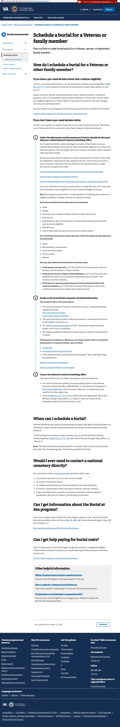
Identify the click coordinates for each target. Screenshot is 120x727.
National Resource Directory (13, 682)
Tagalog (14, 695)
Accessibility (7, 712)
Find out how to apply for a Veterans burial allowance (55, 558)
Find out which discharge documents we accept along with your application (71, 171)
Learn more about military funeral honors (57, 367)
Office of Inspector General (84, 712)
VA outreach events (9, 678)
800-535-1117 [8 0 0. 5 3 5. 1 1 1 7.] (55, 395)
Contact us (98, 9)
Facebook (65, 657)
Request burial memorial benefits (54, 362)
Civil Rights (20, 712)
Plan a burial (8, 49)
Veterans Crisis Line (99, 647)
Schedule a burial (10, 55)
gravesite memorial (60, 325)
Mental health (7, 664)
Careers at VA (36, 672)
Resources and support (100, 656)
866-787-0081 (71, 520)
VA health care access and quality (45, 649)
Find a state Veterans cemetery (55, 315)
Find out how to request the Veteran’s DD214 (59, 176)
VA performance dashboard (94, 716)
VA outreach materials (40, 676)
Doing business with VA (40, 668)
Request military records (12, 68)
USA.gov (77, 716)
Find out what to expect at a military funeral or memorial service (60, 113)
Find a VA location (98, 686)
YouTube (64, 673)
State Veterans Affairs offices (43, 664)
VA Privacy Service (45, 716)
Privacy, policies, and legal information (18, 716)
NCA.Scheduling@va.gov (52, 389)
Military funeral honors (13, 59)
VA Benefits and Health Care (15, 17)
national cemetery (62, 473)
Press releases (67, 649)
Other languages (28, 695)
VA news (64, 645)
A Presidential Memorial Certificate (57, 351)
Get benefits (8, 43)
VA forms (35, 645)
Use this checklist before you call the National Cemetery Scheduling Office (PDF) (74, 181)
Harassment (65, 712)
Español (4, 695)
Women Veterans (8, 652)
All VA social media (68, 677)
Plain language (105, 712)
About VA (38, 17)
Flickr (63, 669)
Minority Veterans (8, 656)
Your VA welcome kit (39, 680)
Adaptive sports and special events (13, 669)
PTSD (3, 660)
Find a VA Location (56, 17)
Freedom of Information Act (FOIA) (42, 712)
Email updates (67, 653)
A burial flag (47, 347)
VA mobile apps (37, 660)
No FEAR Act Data (63, 716)
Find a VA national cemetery (54, 312)
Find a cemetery (9, 64)
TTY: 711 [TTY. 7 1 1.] (45, 87)
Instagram (65, 661)
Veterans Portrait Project (12, 719)
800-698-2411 (96, 670)
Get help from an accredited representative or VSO (43, 654)
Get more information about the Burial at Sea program (56, 528)
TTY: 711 (94, 674)
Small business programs (11, 674)
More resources (9, 74)
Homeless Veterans (9, 648)
